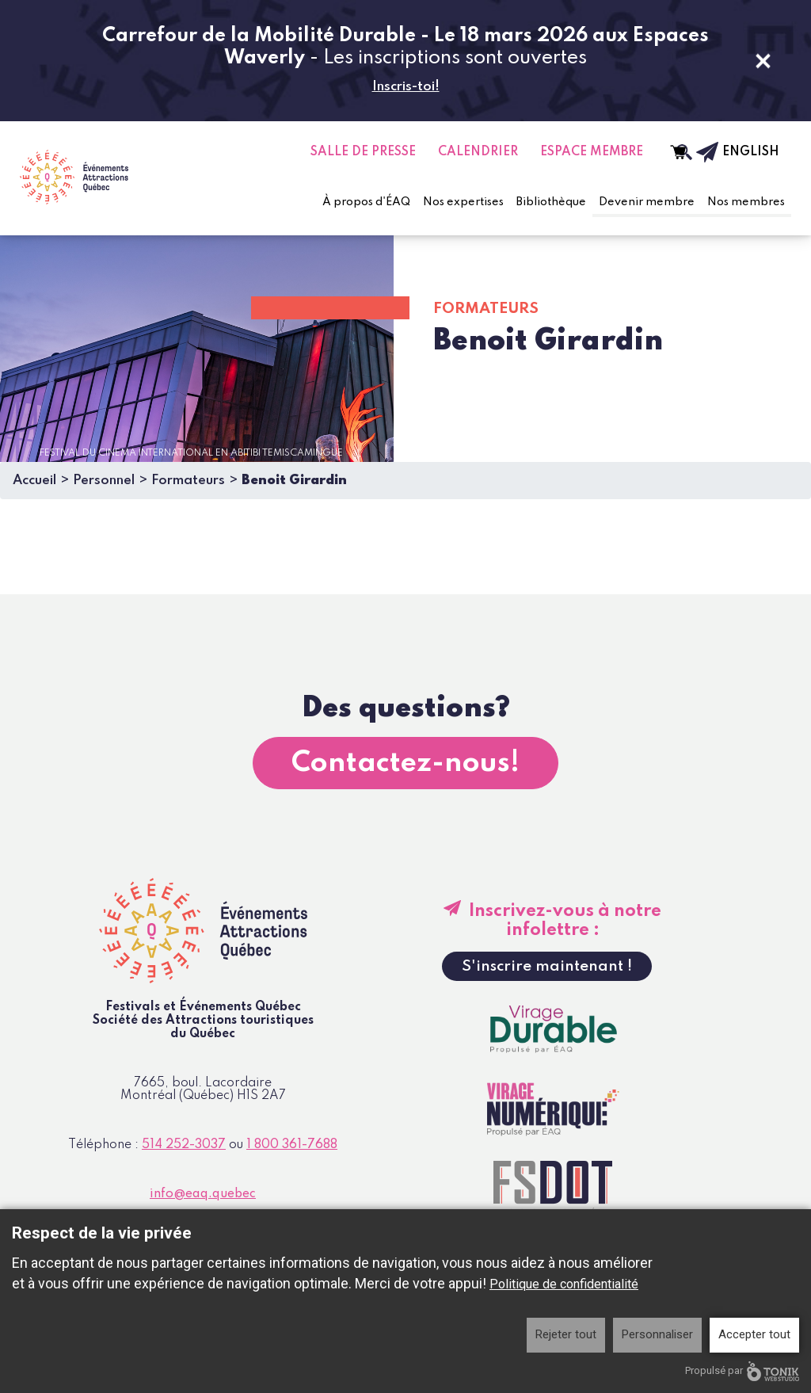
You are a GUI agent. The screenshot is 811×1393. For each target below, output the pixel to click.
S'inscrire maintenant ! (547, 966)
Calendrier (478, 152)
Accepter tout (754, 1334)
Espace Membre (591, 152)
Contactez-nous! (405, 763)
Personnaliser (657, 1334)
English (750, 152)
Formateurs (188, 480)
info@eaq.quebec (203, 1194)
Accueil (34, 480)
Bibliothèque (551, 202)
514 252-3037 (184, 1145)
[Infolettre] (697, 152)
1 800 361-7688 (291, 1145)
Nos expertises (463, 202)
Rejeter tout (565, 1334)
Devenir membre (647, 202)
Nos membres (746, 202)
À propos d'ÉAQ (366, 202)
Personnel (104, 480)
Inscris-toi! (406, 87)
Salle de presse (363, 152)
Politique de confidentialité (563, 1284)
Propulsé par (742, 1371)
